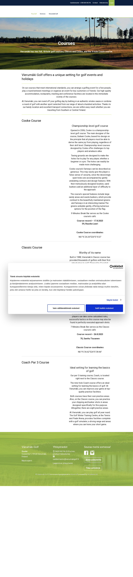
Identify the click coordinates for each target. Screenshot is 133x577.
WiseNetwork (93, 474)
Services (42, 14)
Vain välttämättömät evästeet (66, 308)
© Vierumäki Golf (41, 474)
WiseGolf (74, 474)
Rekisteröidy (104, 3)
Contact (95, 3)
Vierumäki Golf (53, 14)
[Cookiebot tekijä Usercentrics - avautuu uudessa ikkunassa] (111, 267)
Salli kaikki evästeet (104, 308)
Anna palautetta (93, 460)
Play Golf (33, 14)
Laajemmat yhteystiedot (63, 463)
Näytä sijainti (27, 461)
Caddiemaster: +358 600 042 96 (80, 3)
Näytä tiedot (112, 300)
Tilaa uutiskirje (93, 468)
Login (112, 3)
